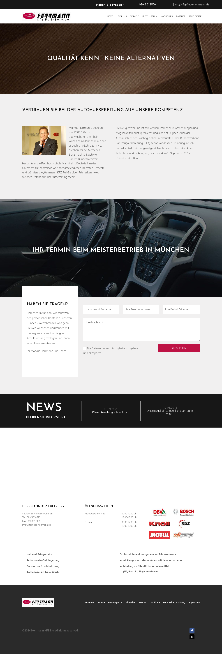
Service (134, 16)
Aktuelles (167, 16)
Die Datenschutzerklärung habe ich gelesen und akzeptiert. (111, 351)
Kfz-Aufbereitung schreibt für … (111, 412)
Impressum (194, 602)
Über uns (122, 16)
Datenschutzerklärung (174, 602)
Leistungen (148, 16)
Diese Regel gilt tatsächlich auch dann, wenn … (170, 412)
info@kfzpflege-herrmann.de (36, 524)
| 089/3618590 (147, 4)
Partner (180, 16)
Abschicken (176, 348)
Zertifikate (195, 16)
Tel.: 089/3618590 (31, 517)
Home (110, 16)
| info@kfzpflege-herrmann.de (191, 4)
